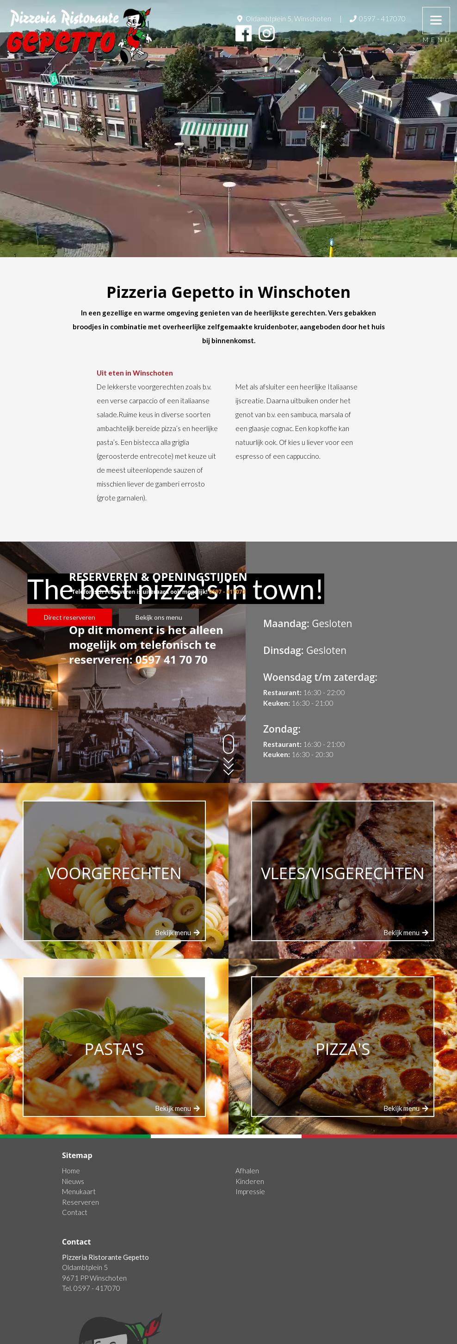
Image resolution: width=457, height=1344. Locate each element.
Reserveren (80, 1202)
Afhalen (247, 1170)
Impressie (250, 1191)
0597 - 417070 (377, 18)
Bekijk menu (178, 932)
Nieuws (73, 1181)
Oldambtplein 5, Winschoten (283, 18)
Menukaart (79, 1191)
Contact (74, 1212)
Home (71, 1170)
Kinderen (249, 1181)
